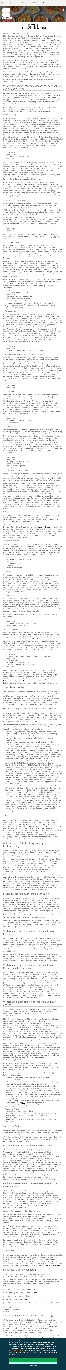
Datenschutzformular (11, 885)
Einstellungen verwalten (16, 1350)
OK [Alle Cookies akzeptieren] (33, 1360)
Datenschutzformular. (11, 1286)
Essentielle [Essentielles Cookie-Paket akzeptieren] (33, 1365)
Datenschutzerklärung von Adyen (15, 681)
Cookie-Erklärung (43, 527)
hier (23, 1103)
